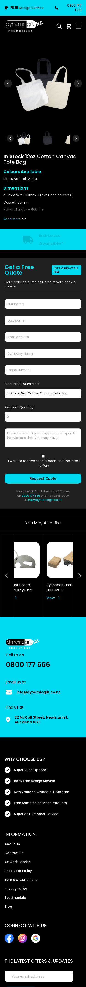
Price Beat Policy (18, 871)
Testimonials (15, 897)
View (8, 598)
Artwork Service (18, 862)
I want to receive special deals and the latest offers (44, 463)
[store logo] (24, 26)
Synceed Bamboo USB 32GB (62, 587)
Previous (7, 576)
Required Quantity (19, 407)
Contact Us (14, 853)
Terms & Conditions (21, 880)
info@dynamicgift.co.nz (44, 500)
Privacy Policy (16, 889)
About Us (12, 844)
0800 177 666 (68, 7)
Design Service (24, 7)
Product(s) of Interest (22, 384)
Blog (8, 906)
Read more (12, 219)
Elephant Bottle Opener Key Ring (18, 587)
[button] (8, 83)
